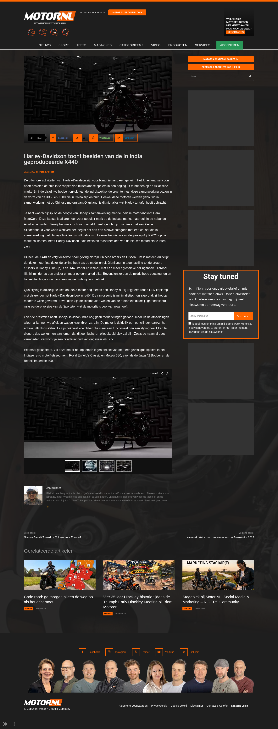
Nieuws (28, 608)
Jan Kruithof (47, 171)
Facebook (94, 652)
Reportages (235, 32)
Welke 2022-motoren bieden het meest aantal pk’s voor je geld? (238, 24)
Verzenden (243, 316)
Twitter (145, 652)
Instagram (120, 652)
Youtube (169, 652)
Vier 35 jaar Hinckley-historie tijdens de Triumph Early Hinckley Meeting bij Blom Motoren (137, 602)
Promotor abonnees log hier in (221, 67)
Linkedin (194, 652)
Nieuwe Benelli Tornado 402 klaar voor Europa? (52, 537)
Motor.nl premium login (127, 12)
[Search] (250, 76)
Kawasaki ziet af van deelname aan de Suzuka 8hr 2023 (220, 537)
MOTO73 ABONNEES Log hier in (220, 59)
